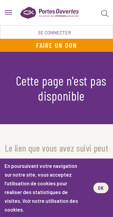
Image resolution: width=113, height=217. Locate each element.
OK (101, 187)
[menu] (8, 12)
